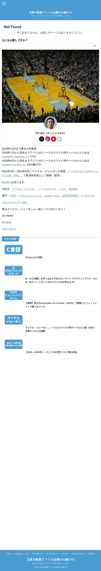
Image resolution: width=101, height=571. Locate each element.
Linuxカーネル (56, 194)
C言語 (13, 194)
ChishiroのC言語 (13, 297)
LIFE (27, 563)
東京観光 (79, 187)
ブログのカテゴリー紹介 (16, 204)
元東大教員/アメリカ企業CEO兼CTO (50, 12)
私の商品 (7, 224)
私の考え (7, 181)
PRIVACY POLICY (78, 563)
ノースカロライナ (51, 187)
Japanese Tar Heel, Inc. (15, 164)
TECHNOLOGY (37, 563)
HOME (8, 563)
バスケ (68, 187)
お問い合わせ (9, 230)
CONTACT (64, 563)
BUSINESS (18, 563)
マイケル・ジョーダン (25, 187)
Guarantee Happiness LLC (17, 156)
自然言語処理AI (76, 194)
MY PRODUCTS (52, 563)
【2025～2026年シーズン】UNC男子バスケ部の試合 (31, 546)
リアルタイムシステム (32, 194)
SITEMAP (91, 563)
